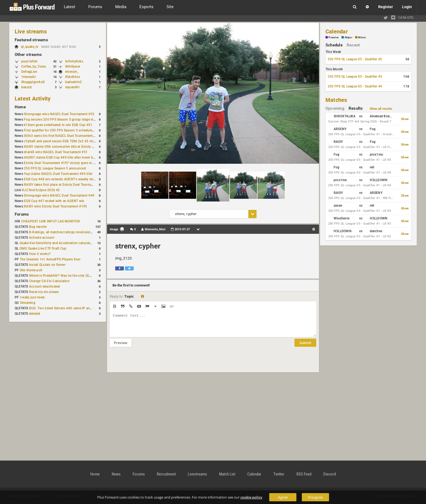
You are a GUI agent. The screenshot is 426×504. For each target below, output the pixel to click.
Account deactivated (44, 286)
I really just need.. (33, 297)
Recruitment (166, 474)
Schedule (334, 45)
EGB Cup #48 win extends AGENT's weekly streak (61, 179)
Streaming (27, 303)
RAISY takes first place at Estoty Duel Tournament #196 (65, 185)
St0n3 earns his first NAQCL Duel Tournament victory (64, 136)
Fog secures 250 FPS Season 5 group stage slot (60, 119)
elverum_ (72, 72)
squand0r (72, 87)
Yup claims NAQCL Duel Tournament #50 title (58, 174)
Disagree (315, 497)
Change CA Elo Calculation (49, 281)
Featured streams (31, 39)
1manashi (28, 77)
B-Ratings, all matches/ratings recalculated (61, 232)
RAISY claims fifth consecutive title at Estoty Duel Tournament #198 (75, 147)
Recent (353, 45)
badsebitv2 (73, 82)
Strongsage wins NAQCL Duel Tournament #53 (59, 114)
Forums (22, 214)
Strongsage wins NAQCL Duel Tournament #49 (59, 195)
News (116, 474)
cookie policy (251, 497)
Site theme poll (31, 270)
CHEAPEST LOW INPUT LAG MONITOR (50, 221)
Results (356, 108)
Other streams (28, 54)
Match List (227, 474)
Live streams (31, 31)
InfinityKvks (74, 61)
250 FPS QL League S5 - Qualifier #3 (355, 76)
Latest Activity (33, 98)
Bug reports (38, 227)
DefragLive (29, 72)
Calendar (336, 31)
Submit (305, 346)
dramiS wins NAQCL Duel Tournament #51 (55, 152)
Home (20, 107)
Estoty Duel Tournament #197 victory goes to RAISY (63, 163)
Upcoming (334, 108)
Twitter (278, 474)
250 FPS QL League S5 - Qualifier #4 (355, 86)
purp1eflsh (29, 61)
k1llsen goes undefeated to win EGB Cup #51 (58, 125)
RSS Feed (303, 474)
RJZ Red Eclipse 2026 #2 (41, 190)
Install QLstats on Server (47, 265)
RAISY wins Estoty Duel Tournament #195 (55, 206)
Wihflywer (72, 66)
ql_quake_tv (30, 47)
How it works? (40, 254)
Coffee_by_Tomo (33, 66)
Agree (283, 497)
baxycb (26, 87)
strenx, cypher (138, 246)
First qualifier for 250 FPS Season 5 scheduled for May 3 (66, 130)
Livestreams (197, 474)
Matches (336, 100)
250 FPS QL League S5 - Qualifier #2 (355, 59)
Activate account (41, 238)
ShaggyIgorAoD (33, 82)
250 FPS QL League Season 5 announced (55, 168)
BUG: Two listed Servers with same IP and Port (64, 308)
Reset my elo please (44, 292)
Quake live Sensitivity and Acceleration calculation (57, 243)
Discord (329, 474)
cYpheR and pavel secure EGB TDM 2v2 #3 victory (61, 141)
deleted (34, 314)
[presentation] (151, 363)
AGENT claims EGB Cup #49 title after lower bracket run (66, 157)
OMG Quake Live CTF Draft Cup (43, 248)
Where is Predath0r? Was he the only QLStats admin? (69, 276)
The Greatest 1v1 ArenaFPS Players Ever (50, 259)
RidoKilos (72, 77)
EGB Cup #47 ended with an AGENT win (54, 201)
